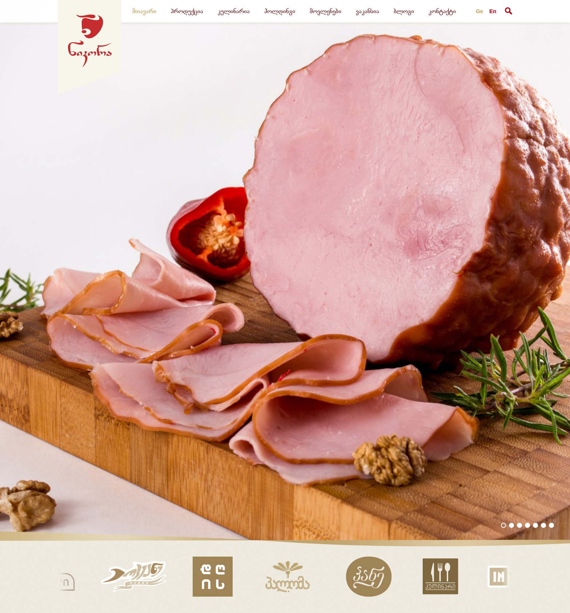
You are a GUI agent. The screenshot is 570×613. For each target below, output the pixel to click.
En (492, 11)
